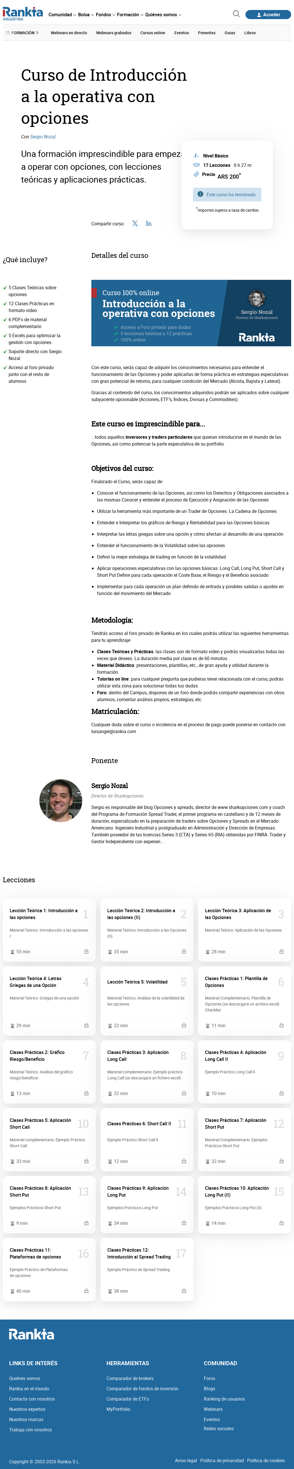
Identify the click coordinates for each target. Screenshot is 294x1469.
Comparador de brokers (130, 1378)
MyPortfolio (118, 1408)
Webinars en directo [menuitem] (69, 32)
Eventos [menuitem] (181, 32)
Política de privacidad (222, 1460)
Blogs (209, 1388)
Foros (209, 1378)
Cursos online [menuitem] (152, 32)
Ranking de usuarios (224, 1398)
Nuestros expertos (27, 1408)
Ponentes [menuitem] (207, 32)
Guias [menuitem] (230, 32)
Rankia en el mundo (29, 1388)
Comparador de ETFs (127, 1398)
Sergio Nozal (43, 136)
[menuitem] (62, 14)
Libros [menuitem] (250, 32)
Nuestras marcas (26, 1419)
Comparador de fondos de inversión (142, 1388)
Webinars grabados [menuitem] (113, 32)
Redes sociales (219, 1428)
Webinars (213, 1408)
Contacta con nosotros (32, 1398)
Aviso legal (186, 1460)
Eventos (212, 1419)
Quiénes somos (24, 1378)
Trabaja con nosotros (30, 1429)
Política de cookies (266, 1460)
